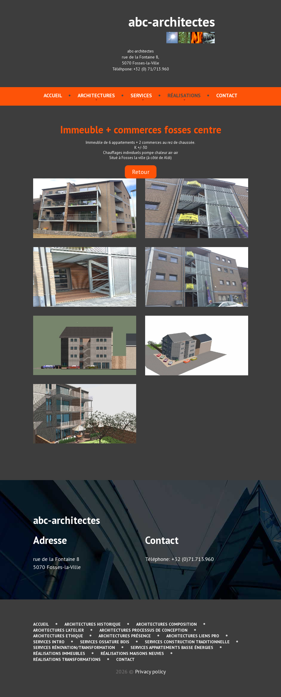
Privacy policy (150, 671)
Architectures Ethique (58, 636)
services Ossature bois (104, 641)
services (141, 95)
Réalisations (184, 95)
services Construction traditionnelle (187, 641)
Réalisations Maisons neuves (132, 653)
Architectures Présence (125, 636)
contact (226, 95)
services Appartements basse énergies (171, 647)
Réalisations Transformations (67, 659)
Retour (140, 172)
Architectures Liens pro (192, 636)
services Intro (49, 641)
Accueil (53, 95)
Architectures (96, 95)
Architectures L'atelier (58, 630)
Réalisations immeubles (59, 653)
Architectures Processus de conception (143, 630)
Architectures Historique (93, 624)
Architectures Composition (166, 624)
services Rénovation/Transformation (74, 647)
